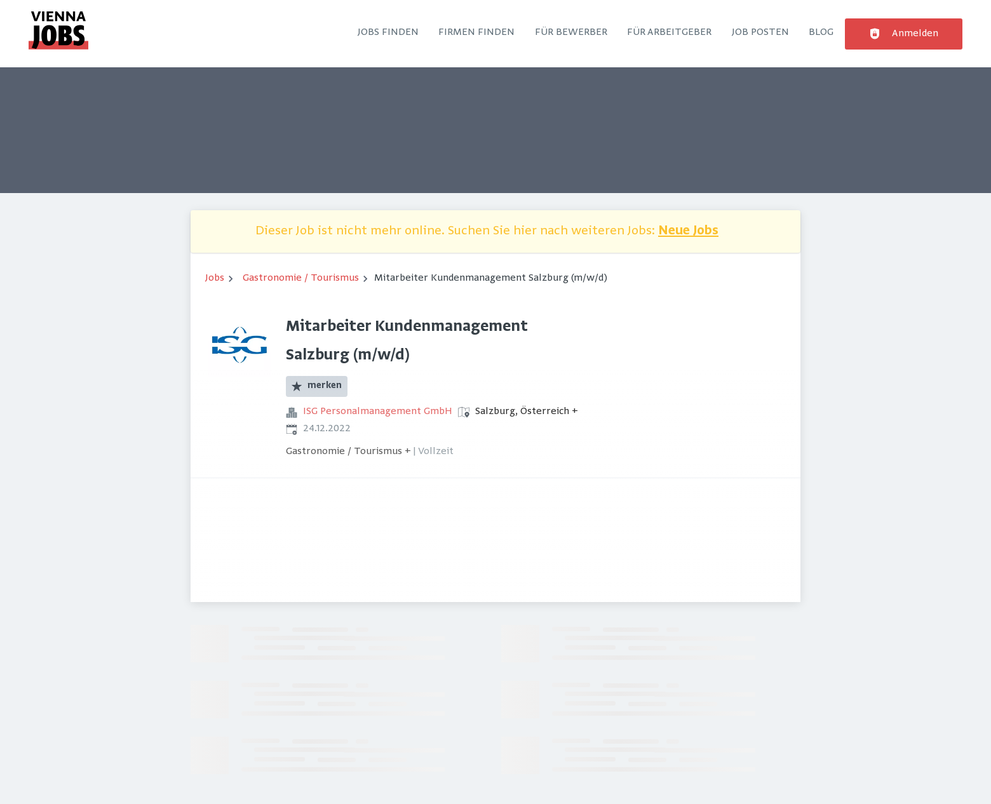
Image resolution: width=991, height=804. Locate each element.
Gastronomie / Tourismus (301, 278)
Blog (821, 32)
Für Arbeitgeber (669, 32)
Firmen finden (476, 32)
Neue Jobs (688, 231)
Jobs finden (388, 32)
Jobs (214, 278)
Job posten (760, 32)
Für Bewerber (571, 32)
